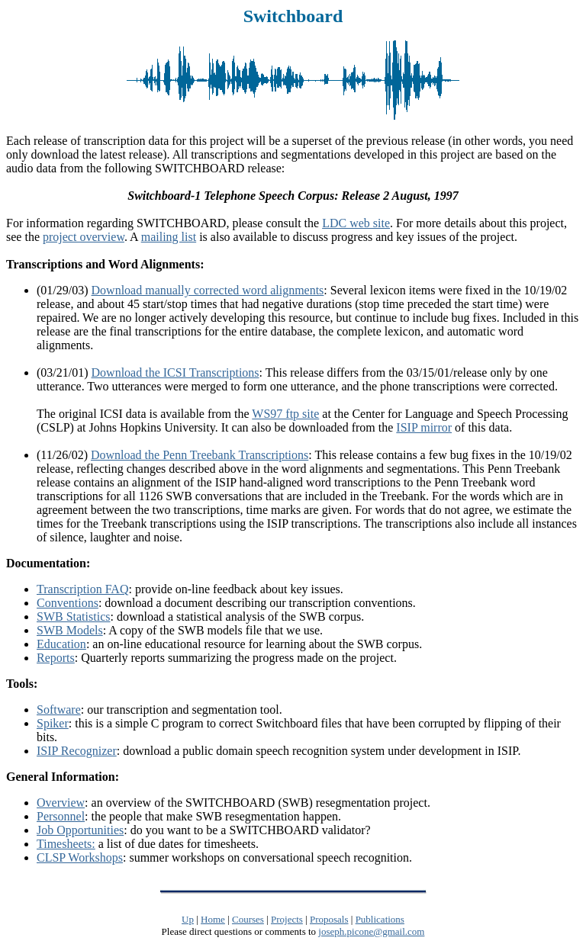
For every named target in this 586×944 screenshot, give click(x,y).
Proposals (329, 919)
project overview (83, 236)
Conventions (67, 602)
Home (213, 919)
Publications (380, 919)
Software (59, 709)
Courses (248, 919)
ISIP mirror (424, 427)
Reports (56, 657)
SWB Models (70, 630)
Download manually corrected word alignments (208, 290)
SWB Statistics (73, 616)
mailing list (168, 236)
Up (188, 919)
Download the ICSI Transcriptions (175, 372)
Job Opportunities (80, 830)
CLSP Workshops (80, 857)
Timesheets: (66, 843)
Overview (61, 802)
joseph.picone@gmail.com (371, 931)
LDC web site (356, 223)
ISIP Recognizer (77, 750)
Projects (287, 919)
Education (61, 643)
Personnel (61, 816)
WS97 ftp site (285, 413)
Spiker (53, 723)
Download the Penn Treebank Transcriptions (199, 454)
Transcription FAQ (82, 589)
